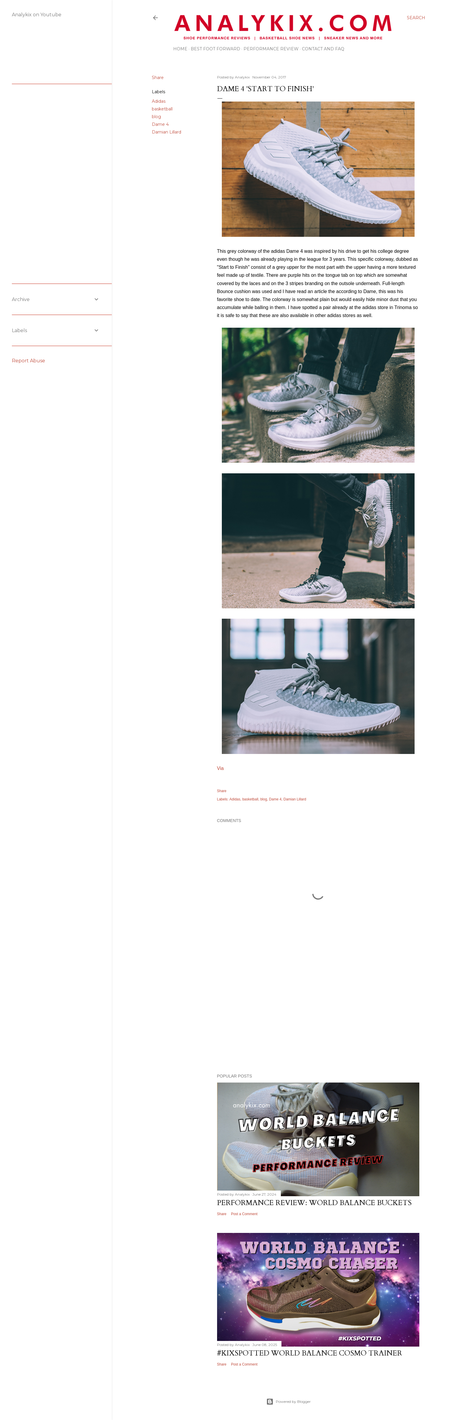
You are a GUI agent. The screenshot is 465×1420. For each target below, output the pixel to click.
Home (180, 49)
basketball (162, 109)
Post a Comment (244, 1214)
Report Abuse (28, 361)
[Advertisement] (318, 1017)
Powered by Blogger (288, 1401)
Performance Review (271, 49)
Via (220, 768)
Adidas (158, 101)
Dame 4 (160, 124)
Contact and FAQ (323, 49)
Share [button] (158, 77)
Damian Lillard (166, 132)
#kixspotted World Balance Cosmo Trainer (309, 1353)
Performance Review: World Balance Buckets (314, 1203)
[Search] (416, 18)
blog (156, 116)
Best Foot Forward (215, 49)
